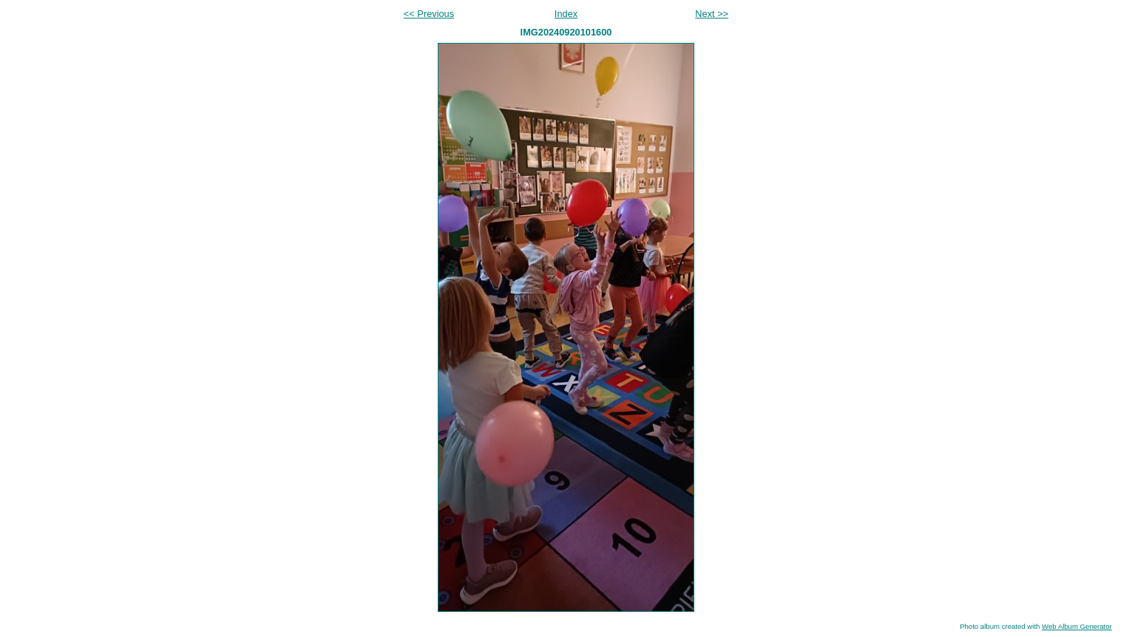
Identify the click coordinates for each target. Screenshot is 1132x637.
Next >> (711, 13)
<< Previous (429, 13)
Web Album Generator (1077, 626)
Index (566, 13)
